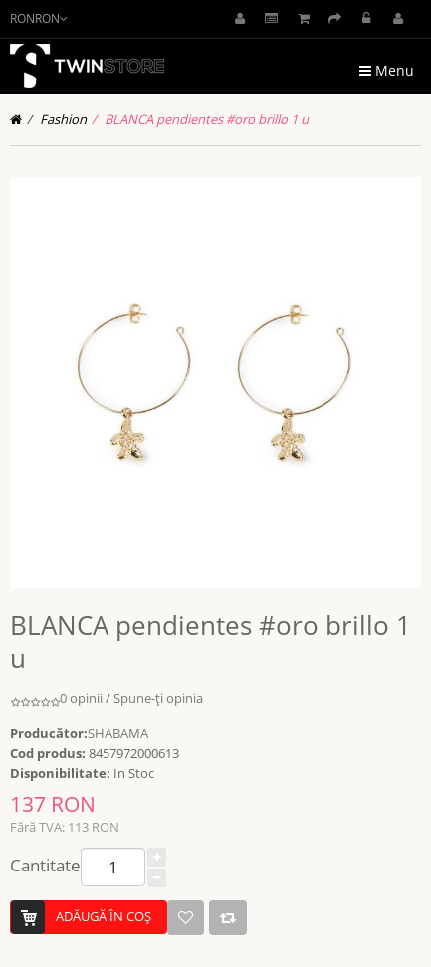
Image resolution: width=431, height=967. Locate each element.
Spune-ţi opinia (158, 698)
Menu (386, 70)
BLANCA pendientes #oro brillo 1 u (207, 119)
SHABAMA (118, 733)
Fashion (63, 119)
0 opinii (81, 698)
